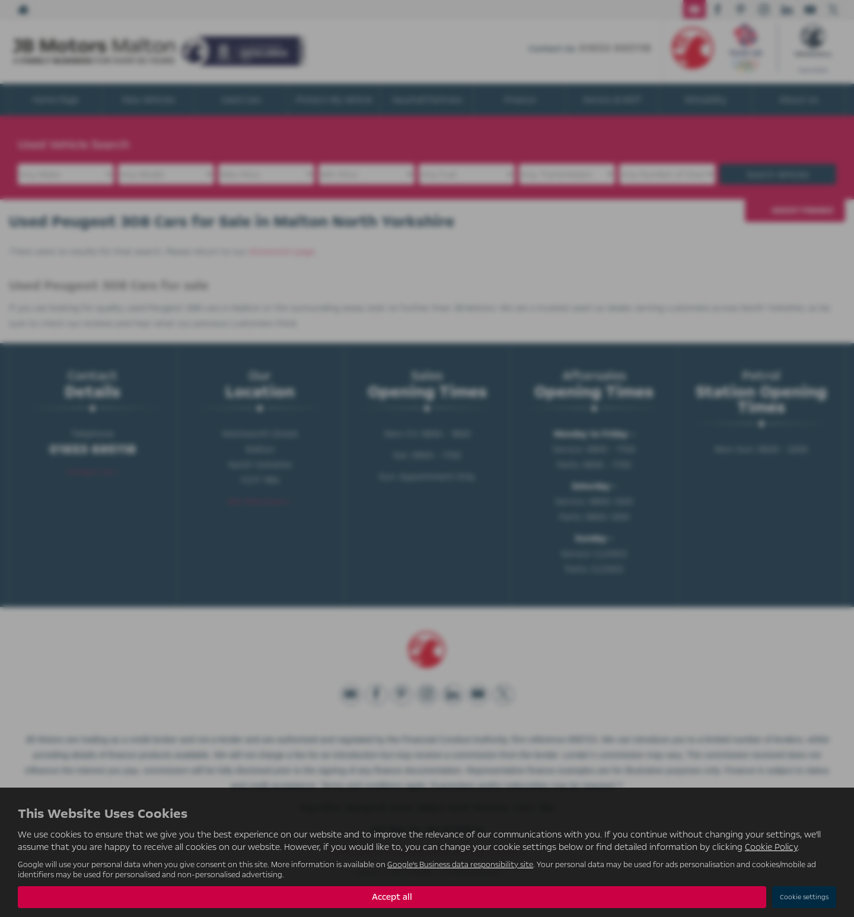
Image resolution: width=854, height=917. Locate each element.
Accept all (392, 897)
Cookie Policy (771, 847)
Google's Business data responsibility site (460, 864)
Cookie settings (804, 897)
